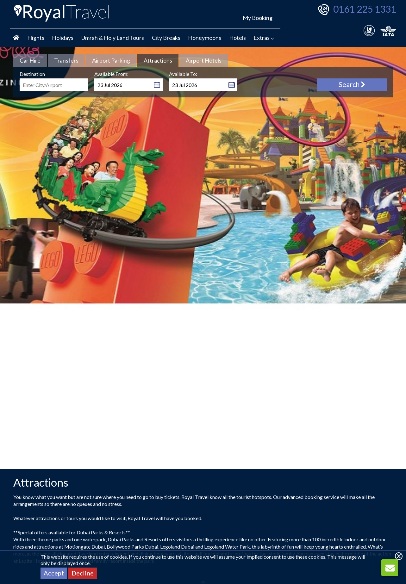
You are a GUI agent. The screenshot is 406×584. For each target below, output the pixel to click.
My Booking (257, 17)
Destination (32, 74)
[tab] (157, 60)
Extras (263, 37)
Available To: (183, 74)
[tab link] (30, 60)
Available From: (111, 74)
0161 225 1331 (364, 9)
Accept (54, 573)
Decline (83, 573)
